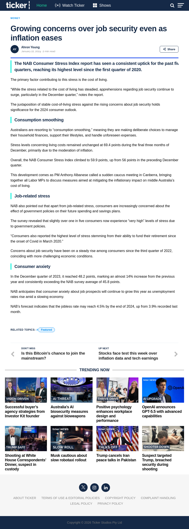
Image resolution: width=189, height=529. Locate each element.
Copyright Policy (120, 498)
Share (169, 49)
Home (42, 5)
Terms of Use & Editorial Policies (70, 498)
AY (14, 49)
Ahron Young (30, 47)
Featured (46, 329)
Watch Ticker (73, 5)
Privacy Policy (110, 503)
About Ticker (24, 498)
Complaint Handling (158, 498)
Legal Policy (81, 503)
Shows (105, 5)
